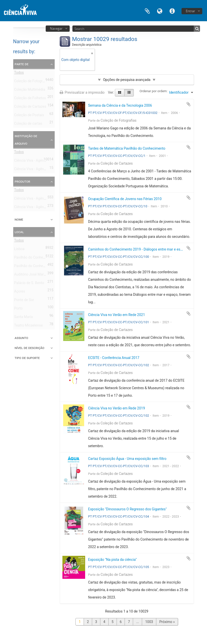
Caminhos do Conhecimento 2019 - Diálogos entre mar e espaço (138, 249)
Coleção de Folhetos (30, 99)
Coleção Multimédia (29, 90)
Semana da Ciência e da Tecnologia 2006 (120, 105)
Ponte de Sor (24, 301)
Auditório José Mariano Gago (37, 275)
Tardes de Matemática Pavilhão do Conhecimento (126, 148)
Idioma (160, 10)
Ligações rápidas (172, 10)
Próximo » (167, 622)
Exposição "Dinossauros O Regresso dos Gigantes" (127, 509)
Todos (19, 73)
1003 (149, 622)
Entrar (190, 11)
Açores (19, 292)
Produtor (22, 181)
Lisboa (19, 250)
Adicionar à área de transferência (188, 104)
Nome (19, 219)
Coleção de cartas (28, 124)
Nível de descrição (29, 348)
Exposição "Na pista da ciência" (112, 560)
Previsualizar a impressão (82, 92)
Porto (18, 309)
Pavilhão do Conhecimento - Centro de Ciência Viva (53, 258)
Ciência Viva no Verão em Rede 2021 (116, 315)
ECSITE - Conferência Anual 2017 (113, 358)
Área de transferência (147, 10)
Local (19, 232)
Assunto (21, 338)
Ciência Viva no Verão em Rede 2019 (116, 408)
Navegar (56, 28)
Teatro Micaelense (28, 326)
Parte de (21, 64)
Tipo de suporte (27, 358)
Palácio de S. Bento (29, 284)
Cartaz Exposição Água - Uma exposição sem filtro (127, 459)
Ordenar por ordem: (154, 91)
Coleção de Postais (29, 116)
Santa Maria (23, 318)
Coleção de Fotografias (32, 82)
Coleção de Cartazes (30, 107)
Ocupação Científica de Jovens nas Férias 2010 (125, 199)
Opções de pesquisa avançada (127, 80)
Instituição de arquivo (26, 139)
